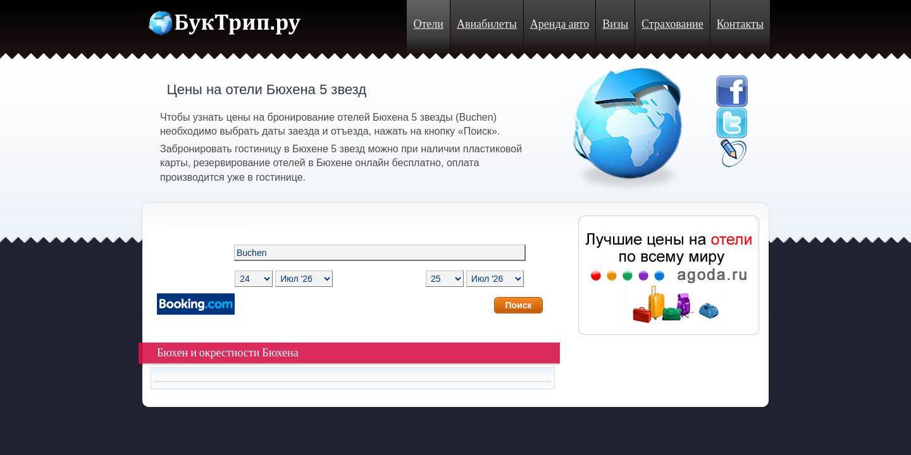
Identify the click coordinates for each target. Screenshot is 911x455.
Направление (186, 253)
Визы (615, 24)
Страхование (672, 24)
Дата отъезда (392, 279)
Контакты (740, 24)
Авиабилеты (487, 24)
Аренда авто (559, 24)
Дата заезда (189, 279)
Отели (428, 24)
